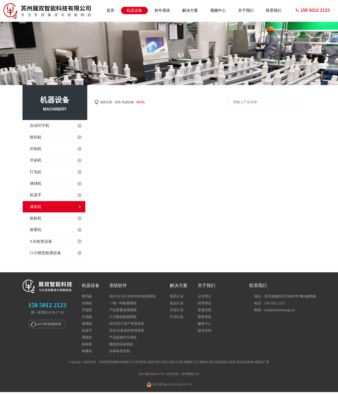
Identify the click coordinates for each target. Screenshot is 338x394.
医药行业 (177, 298)
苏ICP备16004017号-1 (152, 376)
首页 (110, 10)
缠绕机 (87, 326)
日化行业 (177, 312)
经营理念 (204, 305)
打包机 (87, 319)
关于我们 (246, 10)
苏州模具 (141, 364)
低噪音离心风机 (157, 364)
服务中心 (204, 326)
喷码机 (87, 298)
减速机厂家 (261, 364)
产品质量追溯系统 (123, 312)
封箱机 (87, 305)
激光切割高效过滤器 (222, 364)
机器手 (87, 332)
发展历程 (204, 312)
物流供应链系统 (121, 346)
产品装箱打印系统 (123, 339)
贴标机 (87, 346)
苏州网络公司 (190, 376)
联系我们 (274, 10)
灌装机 (87, 339)
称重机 (87, 353)
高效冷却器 (176, 364)
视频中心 (218, 10)
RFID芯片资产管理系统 (126, 326)
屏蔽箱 (188, 364)
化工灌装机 (201, 364)
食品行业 (177, 305)
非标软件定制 (119, 353)
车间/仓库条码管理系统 (126, 332)
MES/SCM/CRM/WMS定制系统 (132, 298)
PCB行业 (176, 319)
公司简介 (204, 298)
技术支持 (204, 332)
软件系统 (162, 10)
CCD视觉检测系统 (123, 319)
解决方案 (190, 10)
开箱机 (87, 312)
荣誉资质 (204, 319)
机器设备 (134, 10)
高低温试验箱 (245, 364)
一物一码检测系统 (123, 305)
